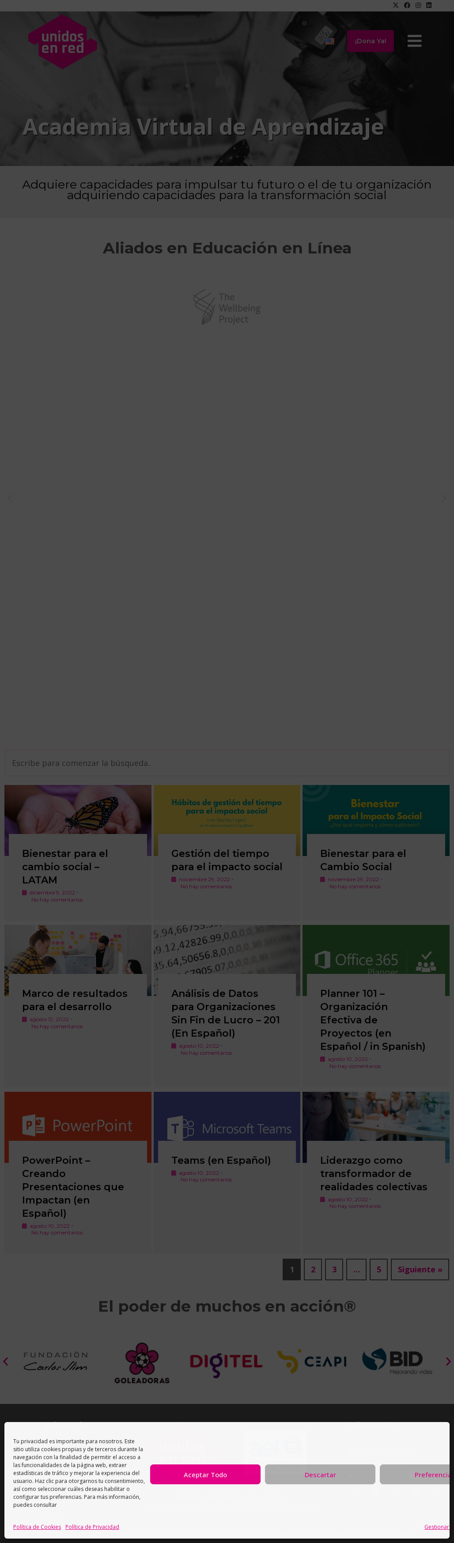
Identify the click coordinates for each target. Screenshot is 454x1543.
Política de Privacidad (92, 1527)
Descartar (320, 1474)
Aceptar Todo (205, 1474)
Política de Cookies (37, 1527)
